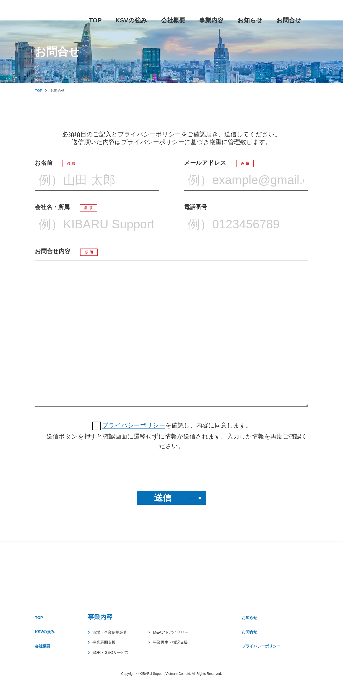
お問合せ (260, 635)
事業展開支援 (114, 651)
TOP (38, 90)
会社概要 (47, 664)
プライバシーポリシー (133, 425)
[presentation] (171, 470)
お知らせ (260, 618)
